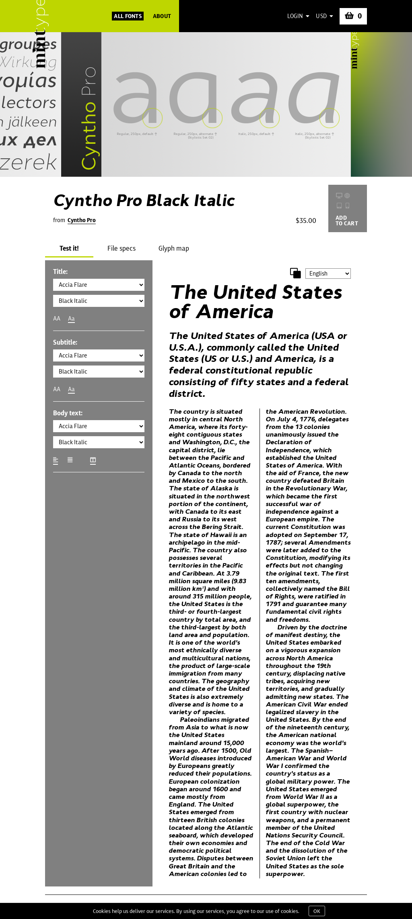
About (162, 16)
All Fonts (128, 16)
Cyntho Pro (82, 220)
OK (316, 911)
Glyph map (174, 248)
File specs (121, 248)
